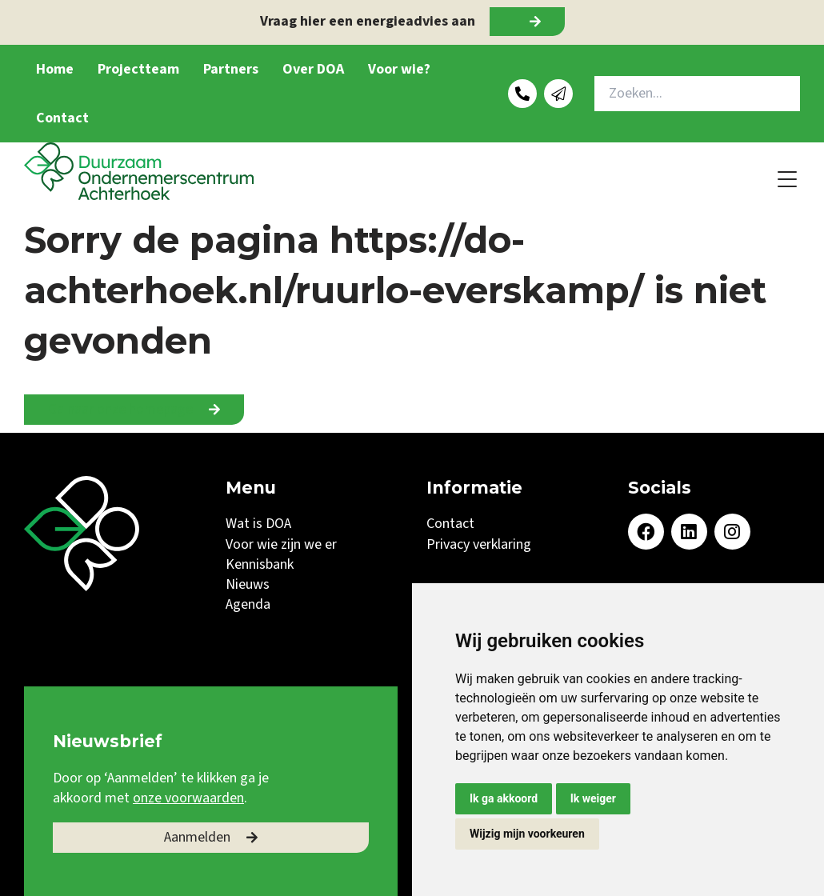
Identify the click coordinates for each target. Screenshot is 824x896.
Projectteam (138, 69)
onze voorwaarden (188, 798)
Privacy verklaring (478, 544)
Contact (62, 118)
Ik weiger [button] (593, 798)
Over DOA (313, 69)
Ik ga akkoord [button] (504, 798)
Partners (230, 69)
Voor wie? (399, 69)
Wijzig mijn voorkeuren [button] (527, 833)
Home (55, 69)
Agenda (248, 604)
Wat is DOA (258, 524)
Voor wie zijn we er (281, 544)
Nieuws (248, 584)
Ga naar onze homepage (120, 409)
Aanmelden (197, 837)
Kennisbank (260, 564)
